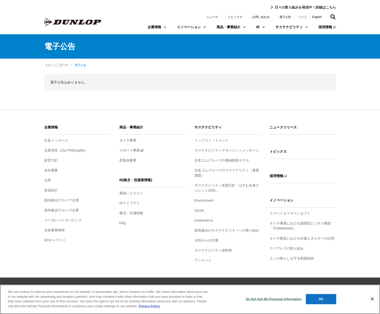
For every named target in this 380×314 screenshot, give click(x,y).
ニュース (212, 17)
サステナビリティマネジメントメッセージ (226, 150)
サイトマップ (123, 286)
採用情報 (327, 27)
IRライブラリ (129, 203)
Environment (204, 200)
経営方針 (51, 160)
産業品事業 (127, 160)
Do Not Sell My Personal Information (273, 302)
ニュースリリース (283, 127)
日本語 (302, 17)
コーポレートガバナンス (63, 220)
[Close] (372, 301)
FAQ (122, 223)
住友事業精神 (54, 230)
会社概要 (51, 170)
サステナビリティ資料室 (213, 250)
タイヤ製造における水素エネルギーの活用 (302, 238)
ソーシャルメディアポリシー (221, 286)
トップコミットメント (211, 140)
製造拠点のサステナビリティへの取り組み (226, 230)
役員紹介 (51, 190)
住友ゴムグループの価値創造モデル (221, 160)
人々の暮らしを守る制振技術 (292, 258)
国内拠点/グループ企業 (61, 200)
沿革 (47, 180)
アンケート (203, 260)
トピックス (235, 17)
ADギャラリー (55, 240)
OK (320, 302)
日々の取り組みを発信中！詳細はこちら (305, 7)
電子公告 (285, 17)
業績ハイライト (131, 193)
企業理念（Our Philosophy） (66, 150)
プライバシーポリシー (178, 286)
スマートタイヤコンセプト (290, 213)
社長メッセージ (56, 140)
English (316, 17)
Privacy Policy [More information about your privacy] (149, 309)
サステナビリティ (291, 27)
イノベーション (191, 27)
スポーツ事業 (131, 150)
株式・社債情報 (131, 213)
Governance (203, 220)
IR (260, 27)
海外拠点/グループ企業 (61, 210)
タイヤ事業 (127, 140)
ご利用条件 (148, 286)
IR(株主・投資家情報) (135, 180)
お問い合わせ (261, 17)
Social (199, 210)
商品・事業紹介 (231, 27)
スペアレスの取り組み (287, 248)
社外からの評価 (206, 240)
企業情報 (157, 27)
